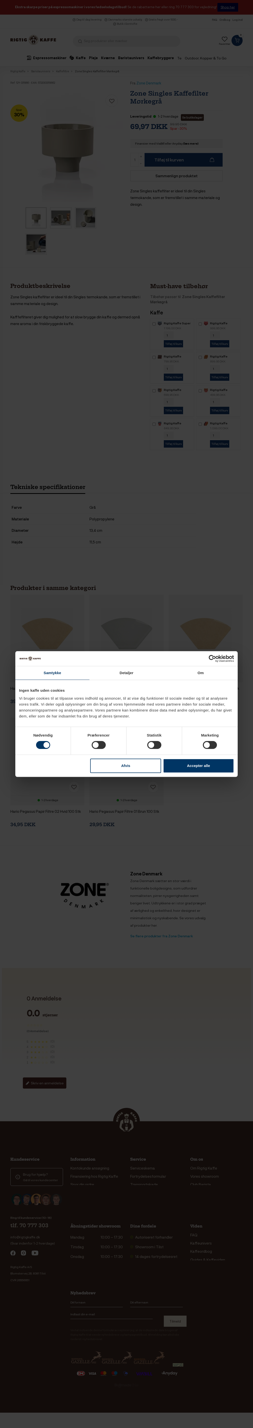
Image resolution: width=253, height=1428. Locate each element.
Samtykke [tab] (52, 673)
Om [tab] (200, 673)
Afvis (125, 766)
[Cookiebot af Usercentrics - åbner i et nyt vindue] (212, 658)
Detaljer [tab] (126, 673)
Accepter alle (198, 766)
